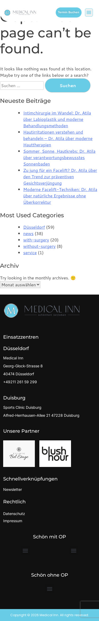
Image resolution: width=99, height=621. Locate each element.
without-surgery (39, 246)
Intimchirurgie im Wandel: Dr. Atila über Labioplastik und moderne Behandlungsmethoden (57, 119)
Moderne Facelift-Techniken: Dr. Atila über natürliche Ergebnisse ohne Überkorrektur (60, 195)
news (28, 233)
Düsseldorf (34, 227)
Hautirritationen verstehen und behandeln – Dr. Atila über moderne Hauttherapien (57, 138)
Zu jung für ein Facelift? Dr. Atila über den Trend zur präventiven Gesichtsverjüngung (60, 176)
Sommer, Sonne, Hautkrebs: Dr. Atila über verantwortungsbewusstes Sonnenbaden (59, 157)
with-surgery (36, 240)
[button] (89, 12)
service (30, 252)
